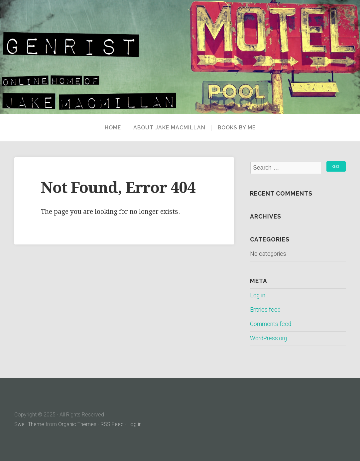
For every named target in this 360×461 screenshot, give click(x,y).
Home (113, 128)
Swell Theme (29, 424)
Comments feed (270, 324)
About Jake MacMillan (169, 128)
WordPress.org (268, 338)
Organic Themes (77, 424)
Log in (257, 295)
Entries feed (265, 309)
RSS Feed (112, 424)
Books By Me (237, 128)
